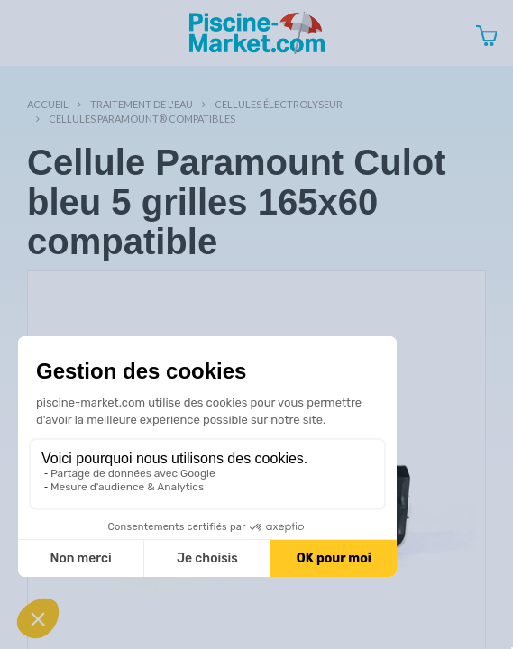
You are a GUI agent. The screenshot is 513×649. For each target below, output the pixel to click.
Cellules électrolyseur (279, 104)
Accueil (48, 104)
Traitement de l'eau (141, 104)
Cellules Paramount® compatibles (142, 118)
